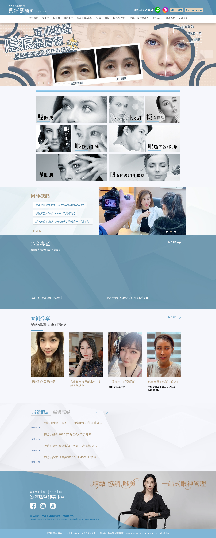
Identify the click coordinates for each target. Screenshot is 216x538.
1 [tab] (38, 83)
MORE (39, 231)
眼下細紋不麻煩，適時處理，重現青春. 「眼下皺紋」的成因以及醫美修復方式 (62, 223)
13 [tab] (113, 328)
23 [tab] (179, 328)
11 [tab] (99, 328)
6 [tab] (64, 83)
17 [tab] (139, 328)
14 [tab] (119, 328)
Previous (3, 54)
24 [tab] (33, 331)
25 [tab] (40, 331)
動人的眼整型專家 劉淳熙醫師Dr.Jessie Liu (28, 8)
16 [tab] (133, 328)
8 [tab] (74, 83)
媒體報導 (64, 412)
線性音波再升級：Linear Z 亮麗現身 (56, 213)
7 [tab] (69, 83)
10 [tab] (93, 328)
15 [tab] (126, 328)
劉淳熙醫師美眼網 (47, 497)
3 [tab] (49, 83)
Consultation (194, 10)
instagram (165, 10)
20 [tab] (159, 328)
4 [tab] (54, 83)
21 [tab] (166, 328)
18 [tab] (146, 328)
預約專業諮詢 (147, 10)
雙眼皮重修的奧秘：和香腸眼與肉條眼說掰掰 (61, 205)
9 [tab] (79, 83)
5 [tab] (59, 83)
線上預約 (176, 10)
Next (213, 54)
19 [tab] (152, 328)
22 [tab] (172, 328)
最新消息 (42, 412)
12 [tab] (106, 328)
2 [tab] (44, 83)
